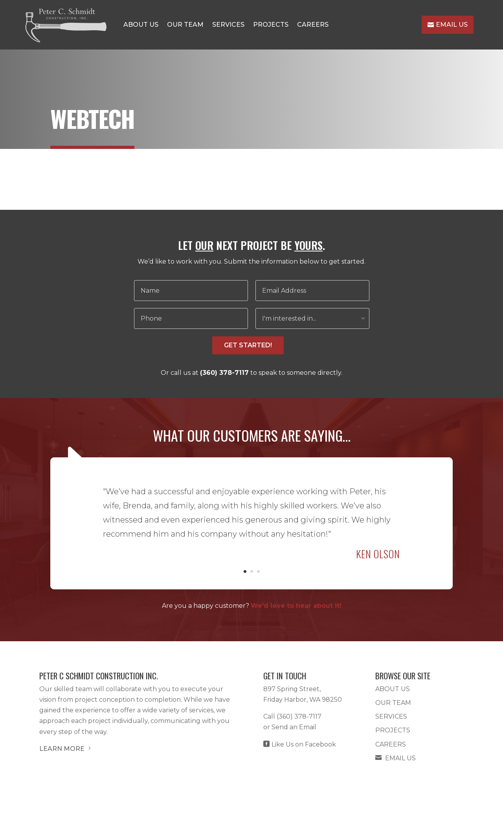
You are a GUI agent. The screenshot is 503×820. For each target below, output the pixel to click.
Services (228, 24)
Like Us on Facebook (299, 744)
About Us (140, 24)
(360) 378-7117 (224, 372)
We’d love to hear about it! (296, 605)
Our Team (185, 24)
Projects (270, 24)
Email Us (448, 24)
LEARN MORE (65, 748)
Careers (313, 24)
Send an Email (294, 727)
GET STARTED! (248, 345)
